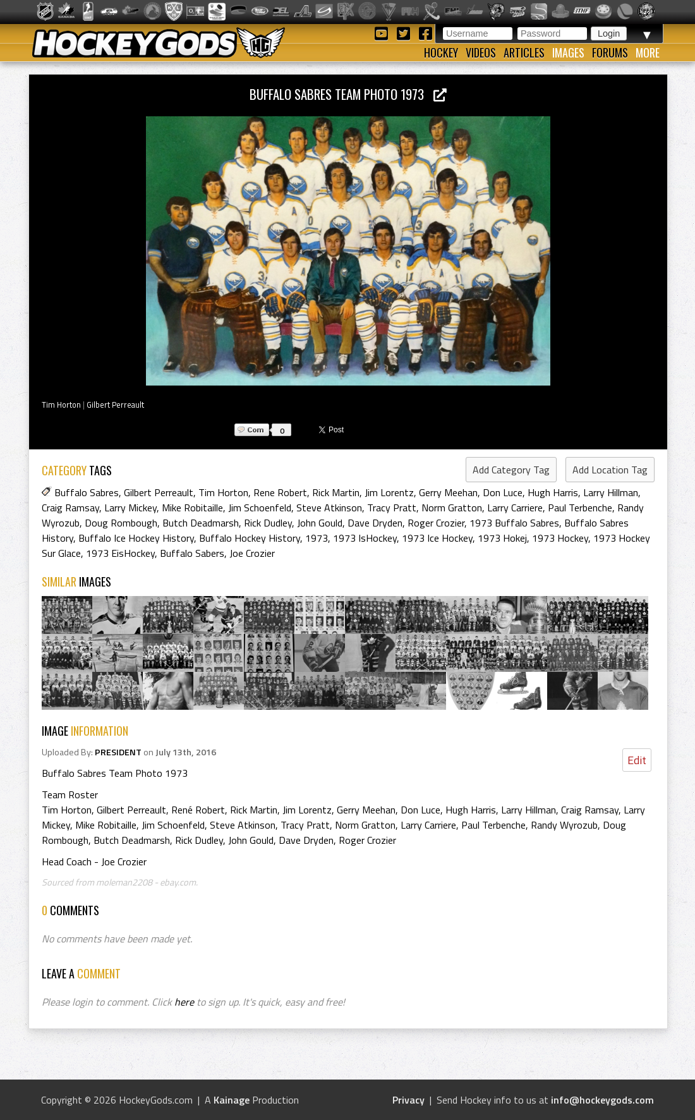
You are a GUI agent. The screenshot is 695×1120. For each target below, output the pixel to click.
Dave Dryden (375, 522)
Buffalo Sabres (86, 492)
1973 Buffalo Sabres (514, 522)
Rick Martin (336, 492)
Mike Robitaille (192, 507)
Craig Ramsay (70, 507)
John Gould (319, 522)
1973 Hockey (560, 537)
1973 (316, 537)
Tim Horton (61, 404)
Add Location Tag (610, 469)
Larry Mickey (130, 507)
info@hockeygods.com (602, 1099)
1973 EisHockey (120, 553)
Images (568, 52)
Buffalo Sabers (192, 553)
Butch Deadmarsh (200, 522)
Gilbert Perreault (115, 404)
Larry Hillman (610, 492)
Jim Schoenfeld (259, 507)
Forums (610, 52)
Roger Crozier (436, 522)
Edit (636, 760)
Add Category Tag (511, 469)
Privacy (408, 1099)
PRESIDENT (118, 752)
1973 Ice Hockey (437, 537)
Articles (524, 52)
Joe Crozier (252, 553)
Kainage (232, 1099)
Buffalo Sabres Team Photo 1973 (348, 94)
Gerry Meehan (448, 492)
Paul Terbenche (580, 507)
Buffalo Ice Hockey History (136, 537)
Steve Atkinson (329, 507)
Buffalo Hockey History (249, 537)
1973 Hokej (502, 537)
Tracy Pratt (391, 507)
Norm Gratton (451, 507)
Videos (481, 52)
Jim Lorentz (389, 492)
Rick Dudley (268, 522)
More (648, 52)
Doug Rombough (121, 522)
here (184, 1001)
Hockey (441, 52)
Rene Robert (280, 492)
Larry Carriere (515, 507)
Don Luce (503, 492)
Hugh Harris (553, 492)
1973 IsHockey (365, 537)
